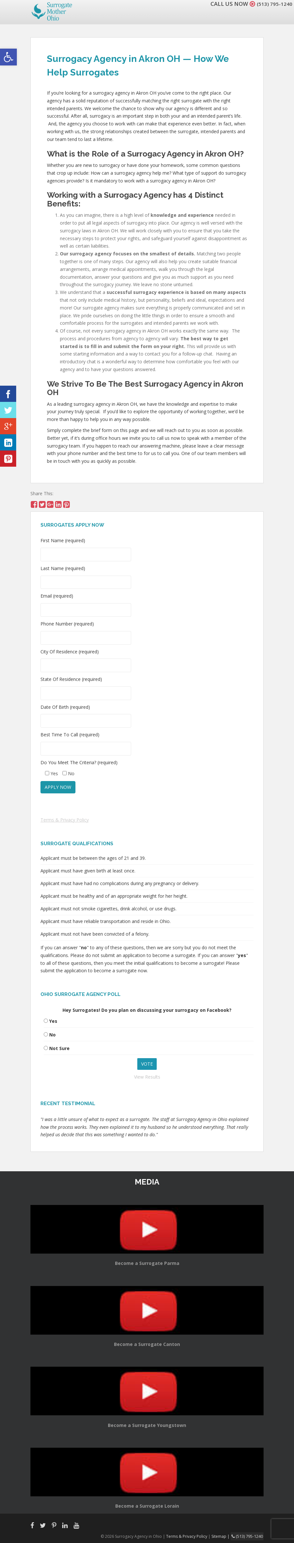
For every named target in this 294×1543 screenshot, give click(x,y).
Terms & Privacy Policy (64, 820)
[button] (8, 57)
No (52, 1035)
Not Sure (59, 1048)
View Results (147, 1077)
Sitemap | (222, 1536)
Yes (53, 1021)
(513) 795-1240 (272, 3)
